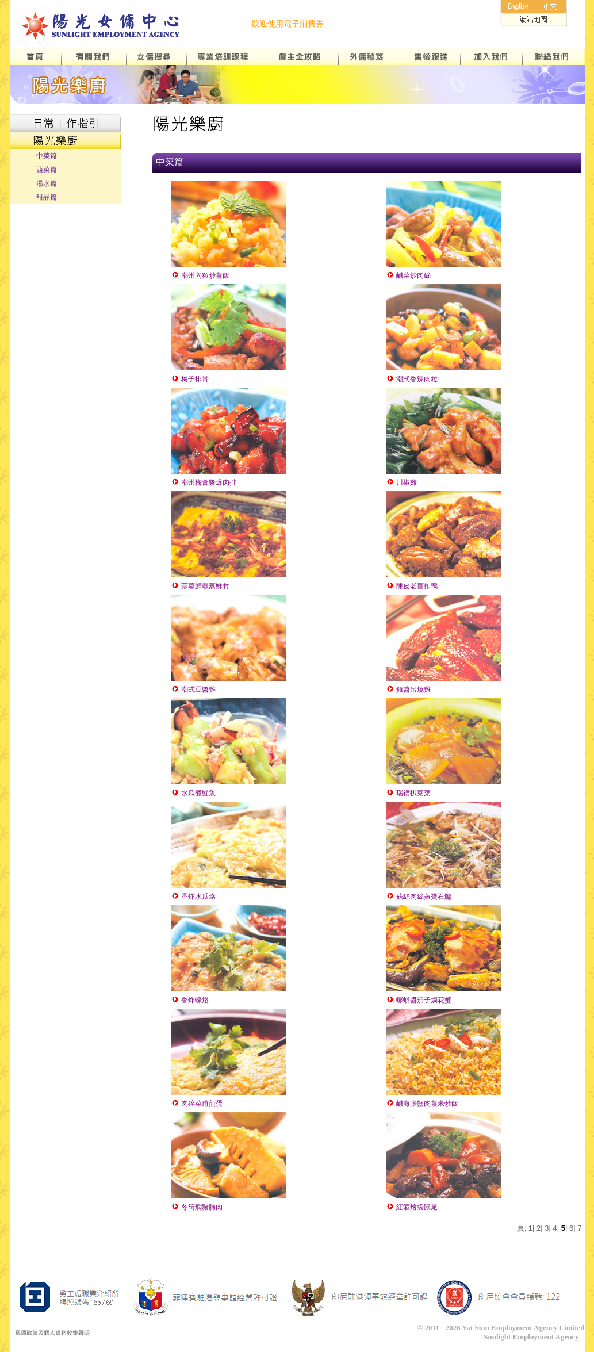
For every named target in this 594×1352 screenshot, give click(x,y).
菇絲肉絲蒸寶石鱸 (418, 897)
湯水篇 (46, 183)
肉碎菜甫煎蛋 (197, 1104)
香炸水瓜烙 (193, 897)
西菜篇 (46, 170)
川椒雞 (401, 482)
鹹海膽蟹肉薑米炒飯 (422, 1104)
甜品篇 (46, 197)
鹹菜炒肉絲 (408, 275)
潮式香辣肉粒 (412, 379)
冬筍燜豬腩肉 (197, 1207)
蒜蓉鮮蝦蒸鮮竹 (200, 586)
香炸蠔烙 (190, 1000)
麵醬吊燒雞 (408, 689)
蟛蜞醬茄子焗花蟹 (418, 1000)
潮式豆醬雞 (193, 689)
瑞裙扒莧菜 (408, 793)
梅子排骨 (190, 379)
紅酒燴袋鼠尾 (412, 1207)
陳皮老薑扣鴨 (412, 586)
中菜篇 (46, 156)
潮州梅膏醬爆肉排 (203, 482)
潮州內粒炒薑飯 (200, 275)
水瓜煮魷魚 (193, 793)
